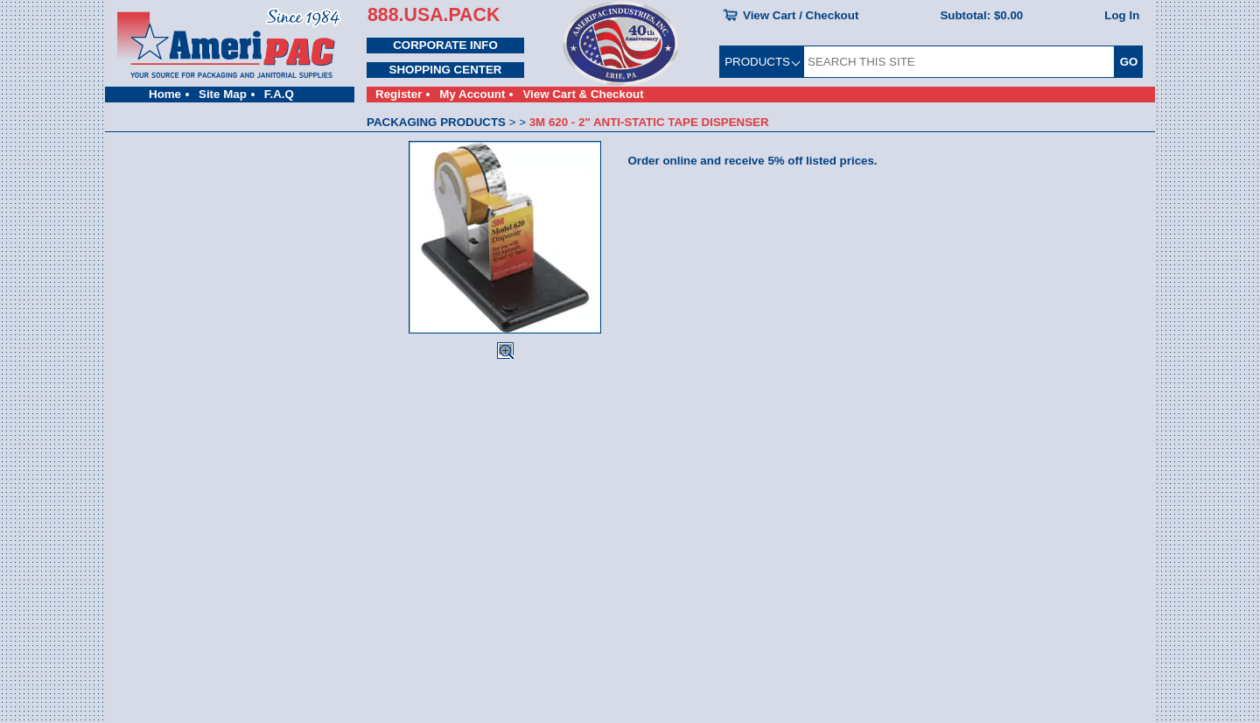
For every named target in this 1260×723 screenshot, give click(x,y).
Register (398, 94)
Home (165, 94)
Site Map (223, 94)
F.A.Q (279, 94)
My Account (472, 94)
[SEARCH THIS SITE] (959, 62)
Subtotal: (981, 15)
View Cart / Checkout (800, 15)
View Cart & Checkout (582, 94)
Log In (1121, 15)
